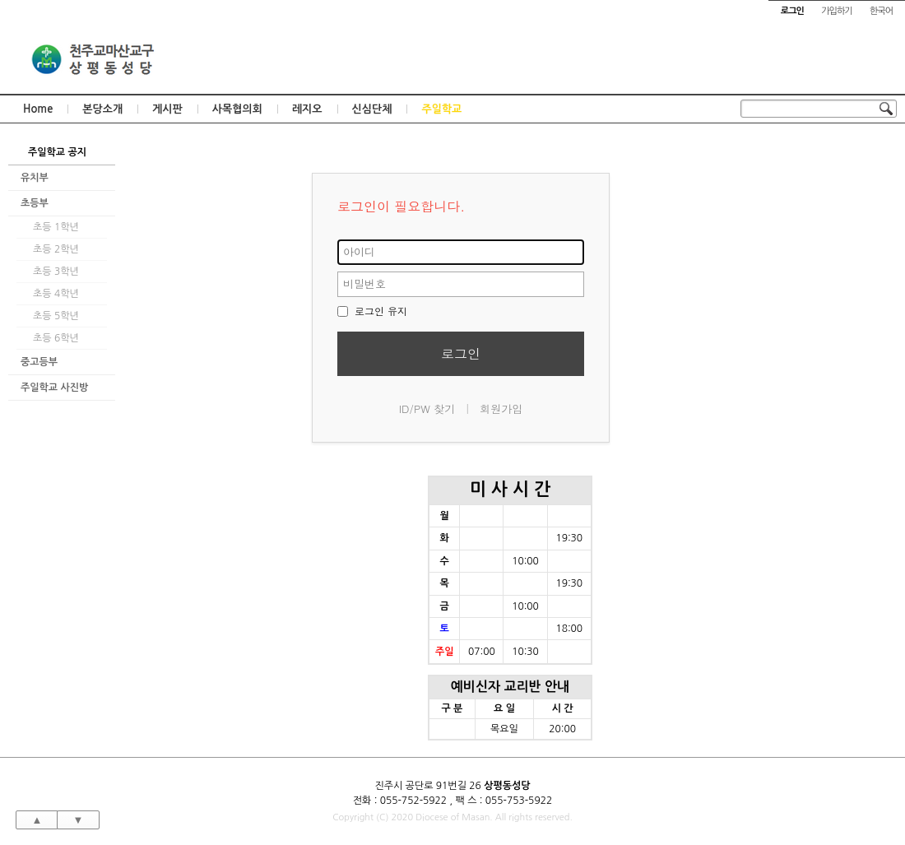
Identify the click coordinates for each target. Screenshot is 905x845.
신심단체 (372, 109)
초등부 (35, 203)
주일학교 (441, 109)
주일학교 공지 (57, 152)
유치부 (35, 178)
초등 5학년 (56, 316)
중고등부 (39, 362)
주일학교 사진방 (54, 387)
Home (38, 109)
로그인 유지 (372, 311)
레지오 (307, 109)
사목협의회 (237, 109)
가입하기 (836, 11)
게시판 (167, 109)
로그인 (460, 353)
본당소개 (102, 109)
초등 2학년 (56, 249)
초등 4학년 (56, 294)
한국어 (881, 11)
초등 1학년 (56, 227)
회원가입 (501, 408)
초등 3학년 (56, 271)
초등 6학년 (56, 338)
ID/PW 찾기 (427, 408)
